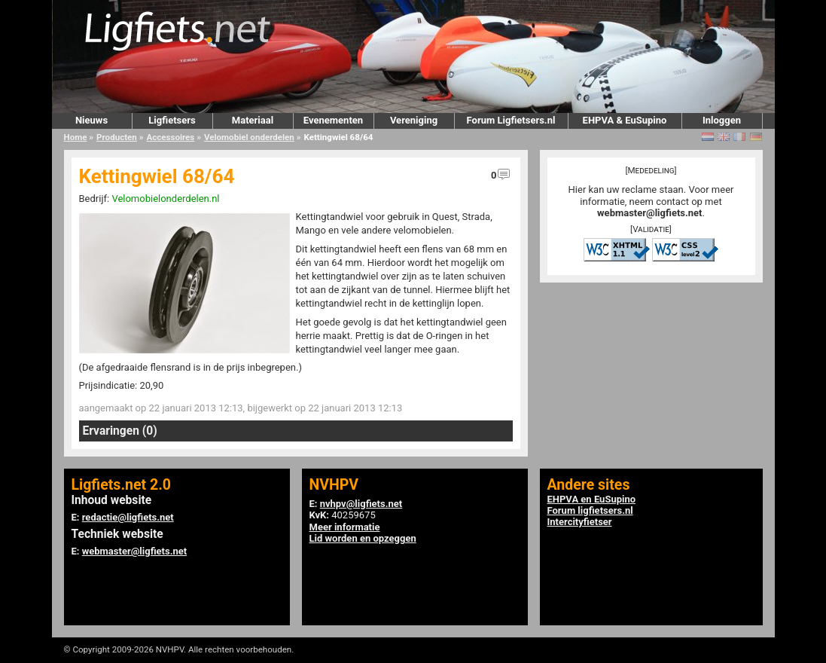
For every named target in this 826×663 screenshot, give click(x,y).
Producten (116, 137)
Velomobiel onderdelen (249, 137)
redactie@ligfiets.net (128, 517)
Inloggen (722, 120)
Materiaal (252, 120)
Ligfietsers (171, 120)
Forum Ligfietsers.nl (511, 120)
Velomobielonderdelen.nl (165, 198)
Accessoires (170, 137)
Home (75, 137)
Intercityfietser (579, 521)
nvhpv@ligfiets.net (361, 503)
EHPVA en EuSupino (591, 499)
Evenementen (333, 120)
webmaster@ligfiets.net (649, 212)
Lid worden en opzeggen (362, 538)
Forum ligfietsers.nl (590, 510)
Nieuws (91, 120)
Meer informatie (344, 527)
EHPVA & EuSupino (625, 120)
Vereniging (413, 120)
